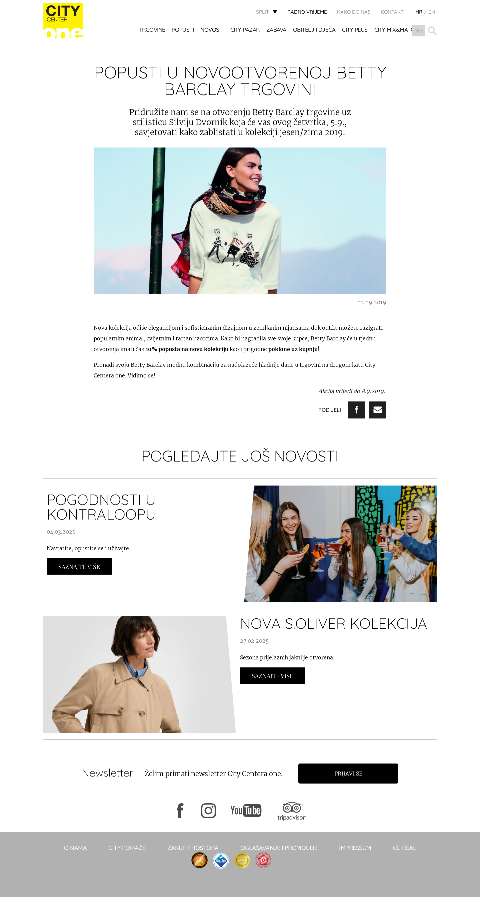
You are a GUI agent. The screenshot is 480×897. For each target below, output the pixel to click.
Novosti (212, 30)
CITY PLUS (355, 30)
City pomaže (127, 848)
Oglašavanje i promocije (279, 848)
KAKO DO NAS (354, 12)
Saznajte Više (79, 567)
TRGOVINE (152, 30)
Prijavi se (349, 773)
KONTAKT (392, 12)
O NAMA (75, 848)
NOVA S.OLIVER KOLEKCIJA (333, 623)
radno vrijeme (307, 12)
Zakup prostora (193, 848)
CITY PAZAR (245, 30)
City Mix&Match (396, 30)
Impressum (355, 848)
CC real (404, 848)
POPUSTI (183, 30)
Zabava (276, 30)
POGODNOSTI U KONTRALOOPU (101, 506)
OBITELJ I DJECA (314, 30)
